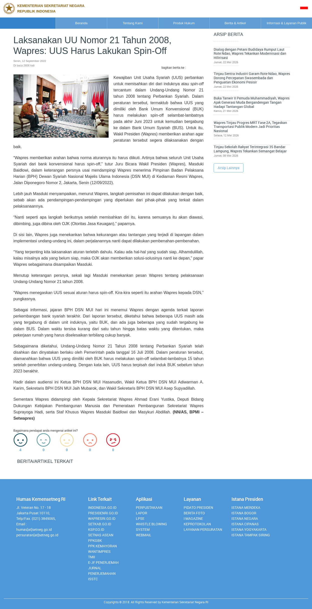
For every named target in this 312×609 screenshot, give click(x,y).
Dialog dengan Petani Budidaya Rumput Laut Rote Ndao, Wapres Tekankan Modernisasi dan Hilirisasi (266, 49)
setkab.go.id (99, 524)
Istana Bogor (243, 513)
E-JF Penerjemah (103, 562)
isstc (93, 579)
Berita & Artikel (218, 23)
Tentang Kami (94, 23)
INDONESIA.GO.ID (102, 507)
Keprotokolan (197, 524)
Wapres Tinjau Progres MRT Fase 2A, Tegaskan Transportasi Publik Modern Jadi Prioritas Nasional (265, 126)
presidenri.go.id (103, 513)
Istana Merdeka (245, 507)
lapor (141, 513)
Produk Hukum (156, 23)
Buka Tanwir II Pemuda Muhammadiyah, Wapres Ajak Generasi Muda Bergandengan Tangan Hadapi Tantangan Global (264, 101)
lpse (140, 518)
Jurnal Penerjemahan (102, 571)
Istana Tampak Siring (250, 535)
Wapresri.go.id (101, 518)
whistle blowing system (151, 527)
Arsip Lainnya (228, 172)
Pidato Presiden (198, 507)
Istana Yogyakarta (248, 529)
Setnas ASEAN (100, 535)
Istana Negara (244, 518)
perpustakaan (149, 507)
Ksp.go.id (96, 529)
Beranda (31, 23)
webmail (143, 535)
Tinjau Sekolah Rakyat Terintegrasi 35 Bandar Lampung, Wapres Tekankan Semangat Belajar (266, 149)
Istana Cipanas (245, 524)
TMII (91, 557)
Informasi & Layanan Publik (281, 23)
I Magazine (193, 518)
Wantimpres (99, 551)
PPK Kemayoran (102, 546)
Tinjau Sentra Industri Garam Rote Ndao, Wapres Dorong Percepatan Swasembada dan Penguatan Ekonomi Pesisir (266, 74)
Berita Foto (194, 513)
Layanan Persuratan (203, 529)
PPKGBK (95, 540)
